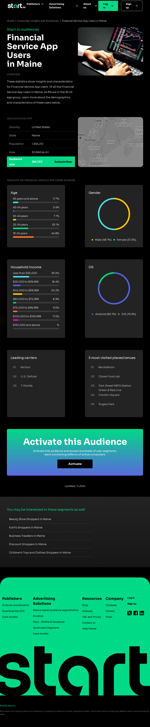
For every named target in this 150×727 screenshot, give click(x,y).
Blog (85, 605)
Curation (38, 616)
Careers (110, 611)
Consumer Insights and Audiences (38, 20)
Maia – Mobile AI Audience (48, 621)
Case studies (10, 616)
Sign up (128, 5)
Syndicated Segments (46, 627)
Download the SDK (13, 611)
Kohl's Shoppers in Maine (25, 527)
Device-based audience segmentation (56, 610)
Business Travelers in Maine (27, 536)
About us (87, 5)
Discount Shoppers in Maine (28, 544)
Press (109, 616)
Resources (90, 598)
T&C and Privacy (91, 616)
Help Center (89, 628)
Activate (75, 464)
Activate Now (63, 161)
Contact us (88, 622)
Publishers (33, 4)
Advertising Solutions (56, 5)
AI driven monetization (15, 605)
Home (10, 20)
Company (113, 598)
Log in (105, 5)
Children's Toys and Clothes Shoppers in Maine (40, 552)
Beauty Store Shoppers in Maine (30, 519)
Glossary (87, 611)
